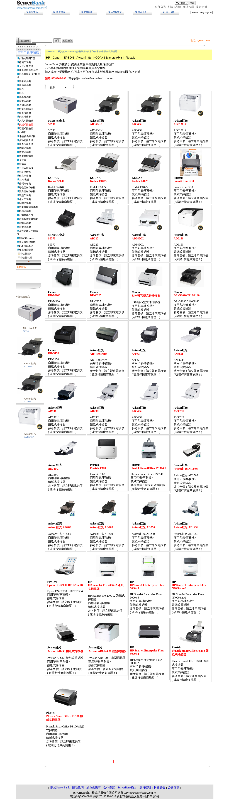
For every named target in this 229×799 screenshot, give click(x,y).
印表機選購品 (26, 249)
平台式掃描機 (26, 167)
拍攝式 (22, 164)
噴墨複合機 (25, 85)
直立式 (22, 160)
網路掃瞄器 (25, 116)
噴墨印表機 (25, 195)
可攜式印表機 (26, 215)
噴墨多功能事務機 (28, 219)
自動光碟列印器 (27, 58)
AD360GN (29, 366)
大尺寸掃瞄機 (26, 120)
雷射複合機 (25, 81)
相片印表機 (25, 199)
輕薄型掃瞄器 (26, 108)
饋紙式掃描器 (26, 124)
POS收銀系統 (26, 245)
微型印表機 (25, 152)
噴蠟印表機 (25, 223)
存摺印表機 (25, 105)
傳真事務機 (25, 175)
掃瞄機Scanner (26, 238)
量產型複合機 (26, 144)
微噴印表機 (25, 148)
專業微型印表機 (27, 242)
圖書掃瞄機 (25, 112)
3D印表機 (24, 179)
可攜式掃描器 (26, 128)
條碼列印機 (25, 183)
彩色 (21, 93)
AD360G (28, 401)
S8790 (26, 331)
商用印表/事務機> (95, 51)
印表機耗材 (26, 257)
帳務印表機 (25, 211)
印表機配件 (26, 253)
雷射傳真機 (25, 227)
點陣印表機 (25, 203)
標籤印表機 (25, 62)
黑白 (21, 89)
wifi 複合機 (25, 171)
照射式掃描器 (26, 156)
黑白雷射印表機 (27, 191)
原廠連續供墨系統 (28, 70)
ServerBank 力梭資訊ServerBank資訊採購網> (66, 51)
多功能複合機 (26, 140)
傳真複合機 (25, 97)
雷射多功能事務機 (28, 207)
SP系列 (22, 132)
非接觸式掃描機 (27, 136)
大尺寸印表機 (26, 66)
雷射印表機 (25, 101)
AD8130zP (29, 437)
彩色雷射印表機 (27, 187)
